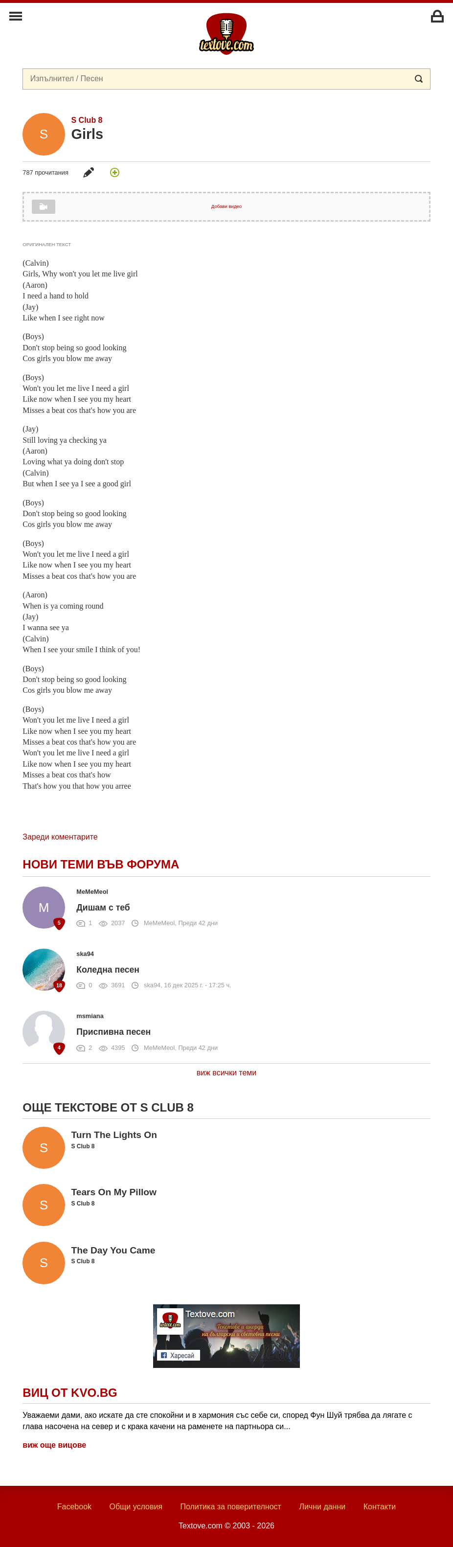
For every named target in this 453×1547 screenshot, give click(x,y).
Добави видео (226, 206)
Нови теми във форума (101, 864)
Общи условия (135, 1506)
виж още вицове (54, 1445)
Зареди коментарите (60, 837)
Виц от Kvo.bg (70, 1392)
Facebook (74, 1506)
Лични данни (322, 1506)
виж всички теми (227, 1073)
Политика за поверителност (230, 1506)
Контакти (379, 1506)
